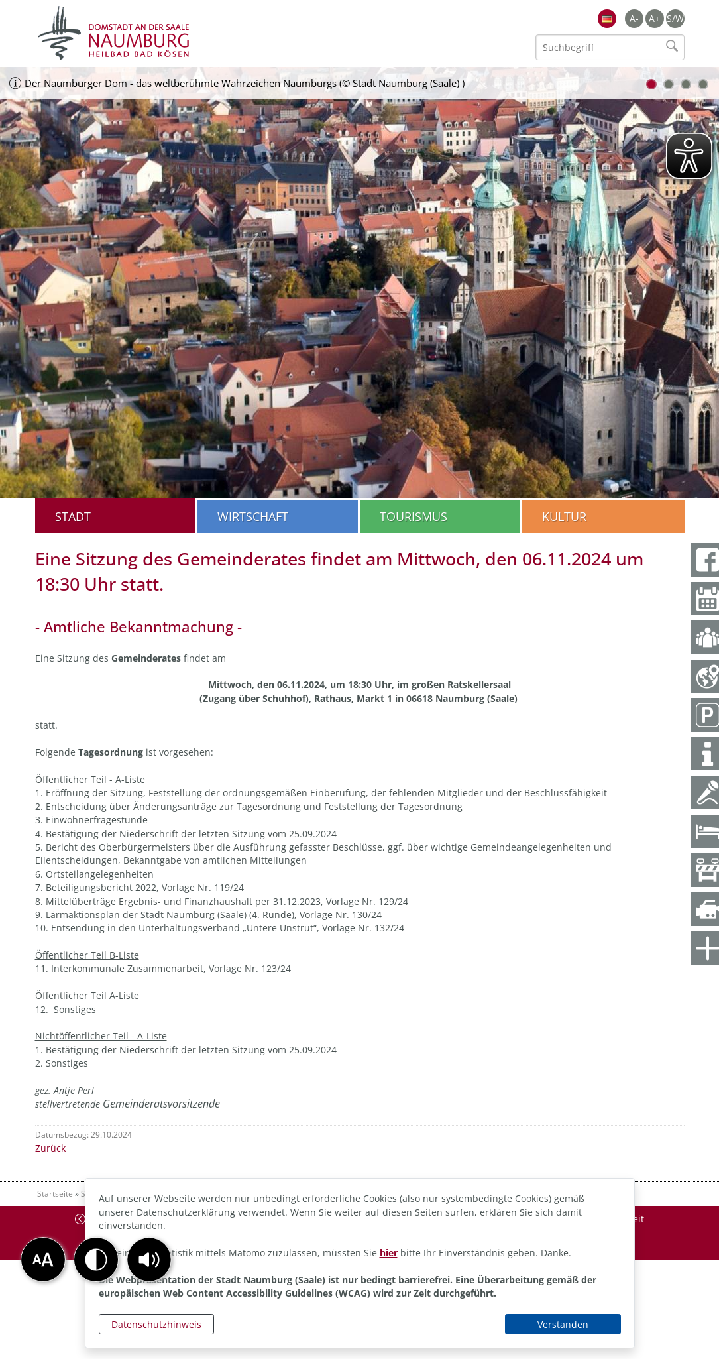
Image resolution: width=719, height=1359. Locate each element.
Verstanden (562, 1324)
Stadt (73, 516)
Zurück (50, 1148)
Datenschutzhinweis (156, 1324)
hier (389, 1252)
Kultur (564, 516)
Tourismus (413, 516)
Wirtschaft (252, 516)
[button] (149, 1259)
